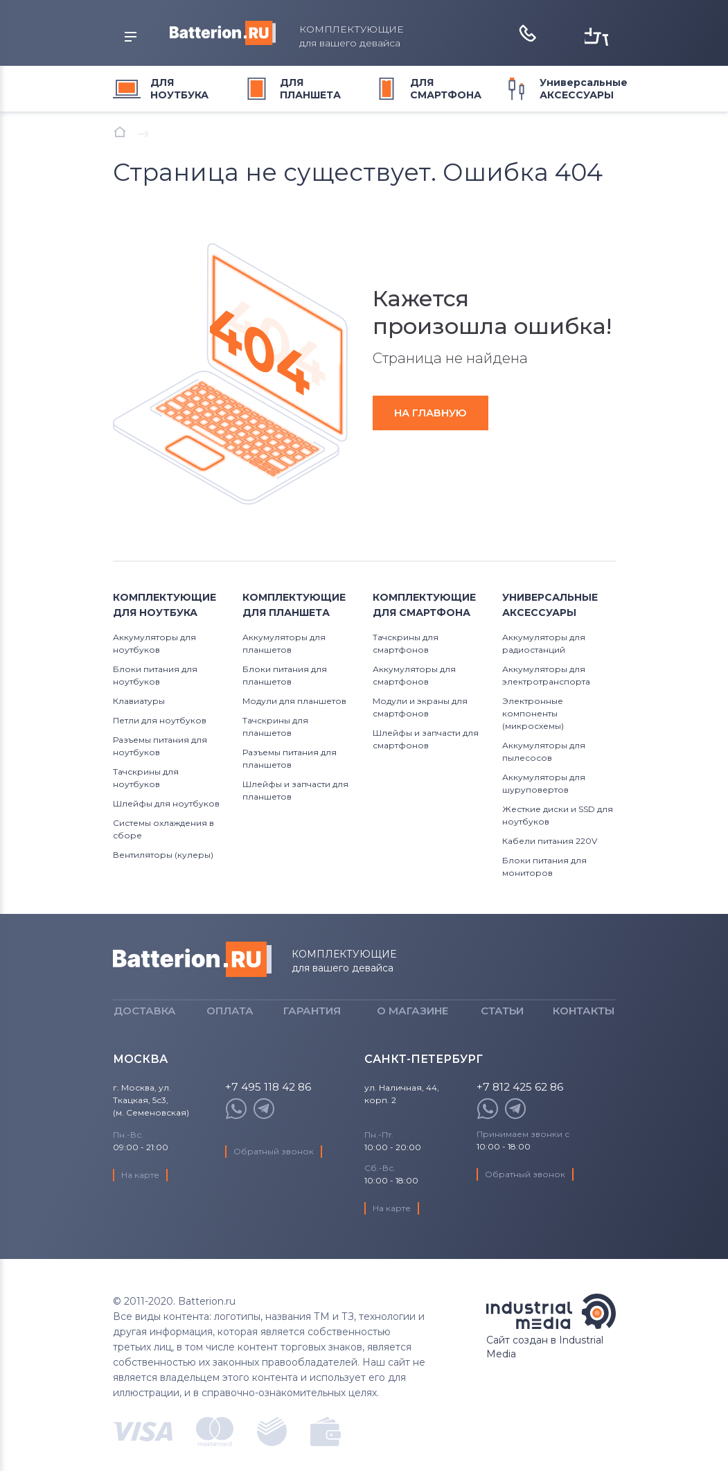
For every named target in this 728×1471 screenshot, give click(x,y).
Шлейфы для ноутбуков (166, 803)
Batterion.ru (192, 959)
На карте (141, 1196)
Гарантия (312, 1021)
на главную (435, 412)
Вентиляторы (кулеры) (163, 854)
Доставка (145, 1021)
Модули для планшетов (294, 701)
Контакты (583, 1021)
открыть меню (124, 37)
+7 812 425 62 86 (522, 1109)
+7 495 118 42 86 (269, 1109)
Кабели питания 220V (549, 841)
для (179, 88)
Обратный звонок (274, 1173)
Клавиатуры (139, 701)
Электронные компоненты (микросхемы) (533, 713)
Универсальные (584, 88)
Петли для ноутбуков (159, 720)
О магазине (412, 1021)
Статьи (502, 1021)
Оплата (230, 1021)
